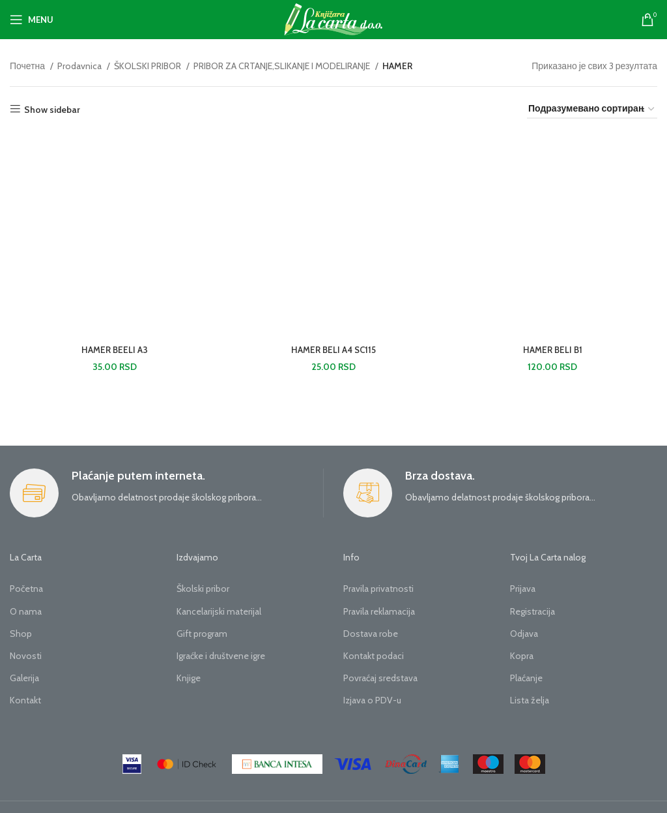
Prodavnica (80, 66)
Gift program (202, 633)
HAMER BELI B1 (553, 351)
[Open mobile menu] (31, 20)
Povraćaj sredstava (380, 678)
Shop (21, 633)
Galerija (24, 678)
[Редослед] (592, 109)
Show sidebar (52, 109)
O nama (26, 611)
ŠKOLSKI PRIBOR (148, 66)
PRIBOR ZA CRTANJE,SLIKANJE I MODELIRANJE (282, 66)
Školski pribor (203, 588)
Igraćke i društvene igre (221, 656)
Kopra (521, 656)
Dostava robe (370, 633)
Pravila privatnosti (378, 588)
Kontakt (25, 700)
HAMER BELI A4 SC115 (334, 351)
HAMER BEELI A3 (113, 351)
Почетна (28, 66)
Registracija (532, 611)
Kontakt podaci (373, 656)
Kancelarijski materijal (219, 611)
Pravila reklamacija (379, 611)
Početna (26, 588)
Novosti (26, 656)
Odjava (524, 633)
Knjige (189, 678)
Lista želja (529, 700)
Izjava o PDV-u (372, 700)
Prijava (522, 588)
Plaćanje (526, 678)
